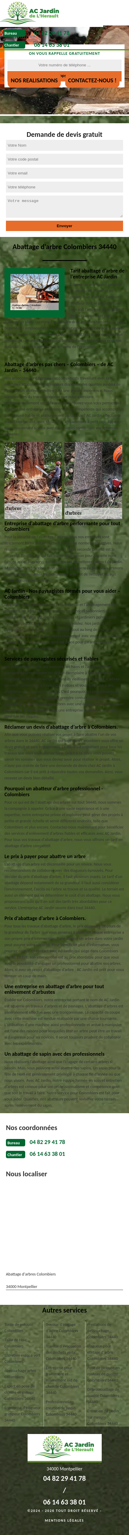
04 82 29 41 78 (51, 32)
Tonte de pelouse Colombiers (18, 1327)
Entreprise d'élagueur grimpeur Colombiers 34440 (22, 1414)
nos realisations (34, 80)
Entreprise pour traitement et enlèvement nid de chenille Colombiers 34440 (62, 1380)
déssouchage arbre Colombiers (20, 1373)
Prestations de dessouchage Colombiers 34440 (102, 1330)
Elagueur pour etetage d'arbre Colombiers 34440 (102, 1352)
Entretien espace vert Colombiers (22, 1358)
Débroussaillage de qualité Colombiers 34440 (103, 1395)
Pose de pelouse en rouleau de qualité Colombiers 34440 (103, 1374)
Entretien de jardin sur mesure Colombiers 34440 (103, 1417)
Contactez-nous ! (92, 80)
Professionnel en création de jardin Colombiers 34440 (61, 1408)
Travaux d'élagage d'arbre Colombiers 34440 (62, 1330)
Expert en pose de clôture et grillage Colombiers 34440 (19, 1392)
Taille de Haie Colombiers (15, 1343)
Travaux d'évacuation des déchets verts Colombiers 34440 (63, 1352)
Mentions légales (64, 1520)
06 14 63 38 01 (51, 44)
